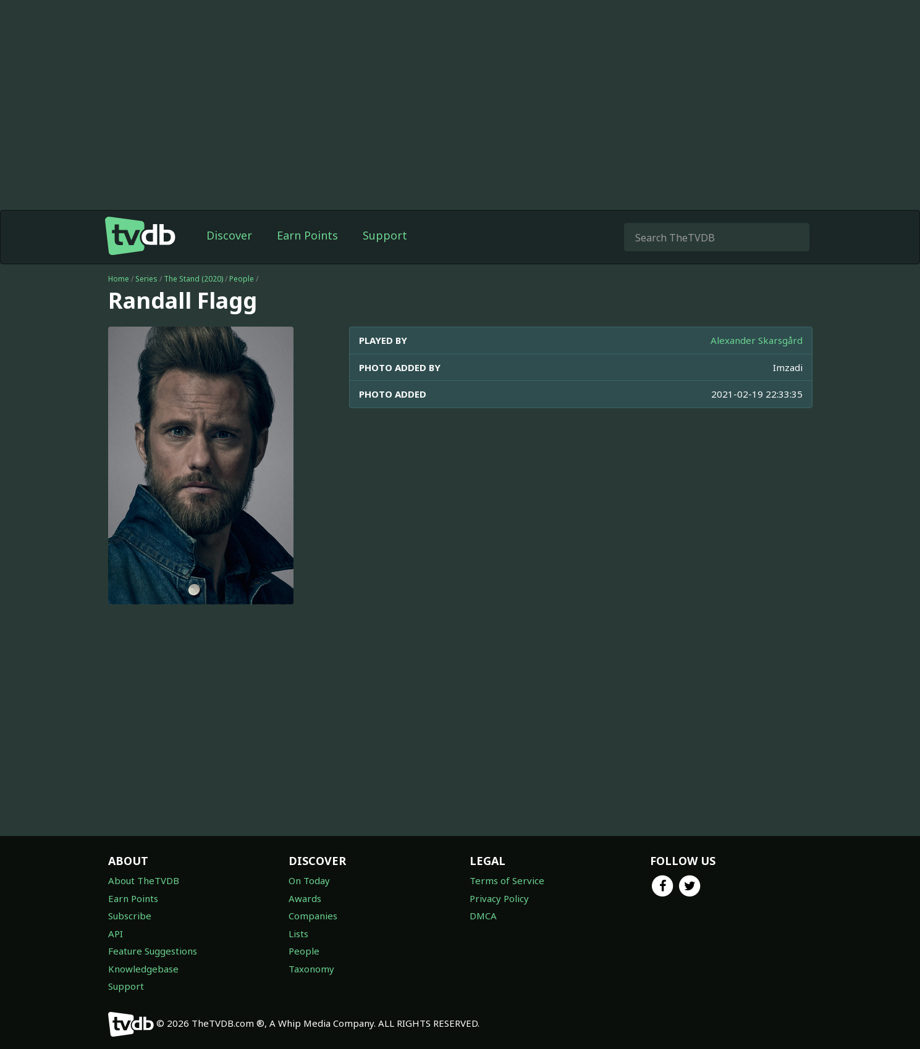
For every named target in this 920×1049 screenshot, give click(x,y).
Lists (298, 933)
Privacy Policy (499, 898)
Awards (305, 898)
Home (118, 279)
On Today (309, 880)
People (241, 279)
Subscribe (129, 915)
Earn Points (307, 235)
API (115, 933)
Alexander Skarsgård (757, 340)
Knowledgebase (143, 969)
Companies (313, 915)
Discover (229, 235)
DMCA (483, 915)
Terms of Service (507, 880)
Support (385, 235)
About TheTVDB (143, 880)
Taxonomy (311, 969)
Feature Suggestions (152, 951)
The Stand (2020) (193, 279)
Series (146, 279)
